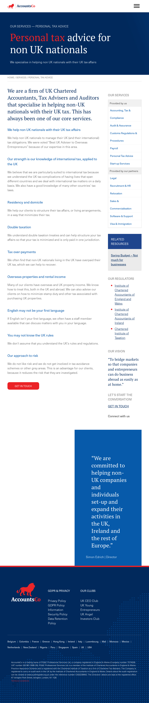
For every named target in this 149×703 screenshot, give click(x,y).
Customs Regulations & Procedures (123, 137)
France (35, 641)
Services (21, 77)
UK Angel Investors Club (89, 616)
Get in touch (23, 386)
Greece (46, 641)
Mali (104, 641)
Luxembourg (92, 641)
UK (82, 647)
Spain (75, 647)
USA (89, 647)
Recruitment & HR (120, 186)
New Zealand (30, 647)
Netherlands (13, 647)
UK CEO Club (89, 600)
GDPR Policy (56, 605)
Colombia (24, 641)
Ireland (71, 641)
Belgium (11, 641)
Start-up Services (120, 163)
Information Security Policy (57, 611)
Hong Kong (59, 641)
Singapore (64, 647)
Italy (80, 641)
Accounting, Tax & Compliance (120, 114)
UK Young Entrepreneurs (90, 607)
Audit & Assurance (120, 125)
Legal (113, 178)
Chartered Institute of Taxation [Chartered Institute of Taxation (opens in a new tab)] (122, 333)
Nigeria (43, 647)
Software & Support (121, 216)
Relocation (116, 193)
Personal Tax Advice (121, 156)
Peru (53, 647)
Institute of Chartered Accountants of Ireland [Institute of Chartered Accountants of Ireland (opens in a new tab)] (125, 316)
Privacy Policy (57, 600)
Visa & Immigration (121, 224)
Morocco (113, 641)
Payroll (114, 148)
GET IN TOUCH (118, 406)
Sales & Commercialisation (120, 204)
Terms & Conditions (20, 680)
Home (10, 77)
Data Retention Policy (58, 620)
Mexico (125, 641)
